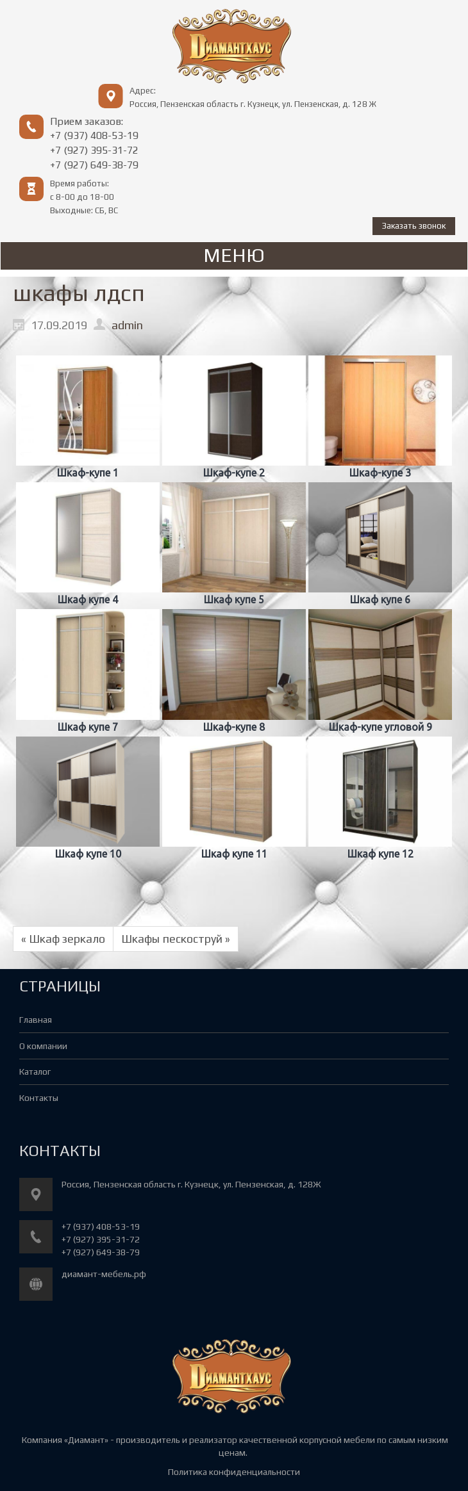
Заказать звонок (414, 226)
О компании (43, 1046)
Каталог (35, 1071)
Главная (35, 1019)
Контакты (38, 1098)
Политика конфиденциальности (234, 1472)
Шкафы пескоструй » (175, 938)
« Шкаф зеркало (63, 938)
